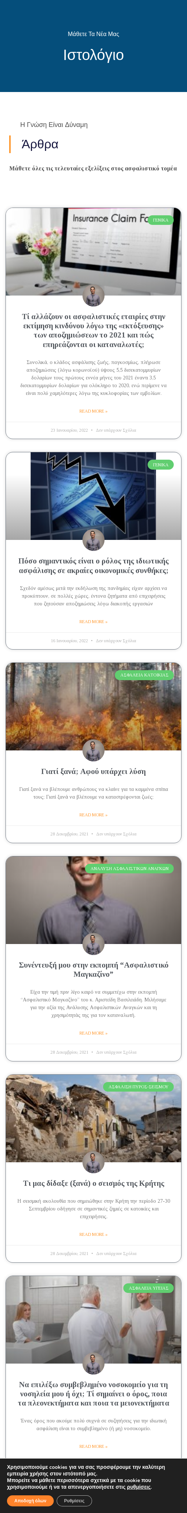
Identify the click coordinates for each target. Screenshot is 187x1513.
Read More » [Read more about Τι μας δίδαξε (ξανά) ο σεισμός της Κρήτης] (93, 1234)
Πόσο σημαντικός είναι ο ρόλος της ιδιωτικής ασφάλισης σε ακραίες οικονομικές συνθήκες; (93, 565)
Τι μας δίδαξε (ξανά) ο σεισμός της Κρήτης (93, 1183)
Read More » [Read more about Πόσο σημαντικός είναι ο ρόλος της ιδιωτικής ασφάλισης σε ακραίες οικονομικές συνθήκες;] (93, 621)
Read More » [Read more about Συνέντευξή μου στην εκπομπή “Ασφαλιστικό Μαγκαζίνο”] (93, 1033)
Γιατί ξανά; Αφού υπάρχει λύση (93, 771)
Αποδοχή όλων (30, 1501)
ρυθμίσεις (139, 1487)
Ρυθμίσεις (74, 1501)
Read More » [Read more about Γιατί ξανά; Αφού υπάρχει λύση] (93, 814)
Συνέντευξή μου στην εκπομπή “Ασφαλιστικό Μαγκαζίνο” (94, 970)
